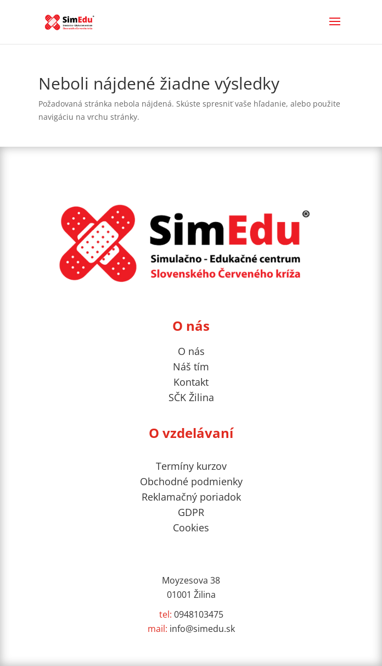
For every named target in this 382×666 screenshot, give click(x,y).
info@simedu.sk (191, 629)
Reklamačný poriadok (191, 496)
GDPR (191, 512)
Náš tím (191, 366)
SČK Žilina (191, 397)
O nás (191, 351)
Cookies (191, 527)
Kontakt (191, 382)
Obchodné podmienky (191, 481)
